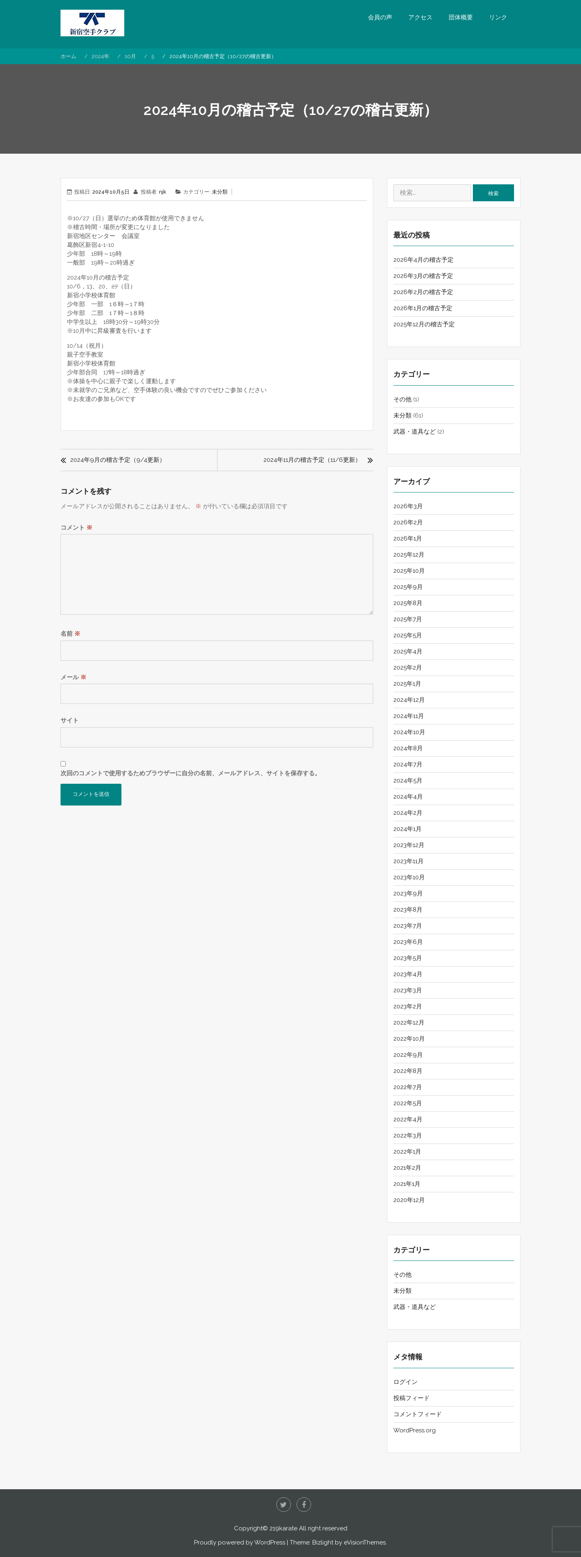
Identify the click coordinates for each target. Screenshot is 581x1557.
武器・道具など (414, 431)
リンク (498, 17)
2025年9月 (408, 587)
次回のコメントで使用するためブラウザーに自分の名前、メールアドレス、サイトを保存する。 (191, 773)
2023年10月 (409, 877)
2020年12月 (409, 1200)
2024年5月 (407, 780)
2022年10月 (409, 1038)
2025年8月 (407, 603)
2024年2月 (407, 812)
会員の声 (380, 17)
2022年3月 (407, 1135)
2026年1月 (407, 538)
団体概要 (461, 17)
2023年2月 (407, 1006)
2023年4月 (407, 974)
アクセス (420, 17)
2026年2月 (408, 522)
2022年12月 (408, 1022)
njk (162, 192)
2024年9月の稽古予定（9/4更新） (117, 459)
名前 (70, 633)
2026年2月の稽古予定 (423, 292)
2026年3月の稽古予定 (423, 276)
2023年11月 (408, 861)
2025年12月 (408, 554)
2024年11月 (408, 716)
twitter (283, 1504)
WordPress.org (414, 1430)
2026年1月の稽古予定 (422, 308)
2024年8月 (408, 748)
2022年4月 (407, 1119)
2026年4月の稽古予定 (423, 259)
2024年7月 (407, 764)
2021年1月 (406, 1184)
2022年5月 (407, 1103)
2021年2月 (407, 1167)
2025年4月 (407, 651)
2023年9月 (408, 893)
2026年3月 (408, 506)
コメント (76, 527)
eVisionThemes (365, 1542)
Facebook (304, 1504)
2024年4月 (408, 796)
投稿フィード (411, 1398)
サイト (70, 720)
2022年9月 (408, 1054)
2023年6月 (408, 941)
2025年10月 (409, 570)
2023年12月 (408, 845)
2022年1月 (407, 1151)
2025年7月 (407, 619)
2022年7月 (407, 1087)
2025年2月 (407, 667)
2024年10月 (409, 732)
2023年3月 (407, 990)
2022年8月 (407, 1071)
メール (73, 677)
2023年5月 (407, 958)
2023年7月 (407, 925)
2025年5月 (407, 635)
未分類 (220, 192)
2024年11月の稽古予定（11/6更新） (312, 459)
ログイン (405, 1382)
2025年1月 (407, 683)
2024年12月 (409, 699)
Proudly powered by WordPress (239, 1542)
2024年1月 (407, 829)
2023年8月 (407, 909)
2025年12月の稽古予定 (424, 324)
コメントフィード (417, 1414)
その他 (402, 399)
